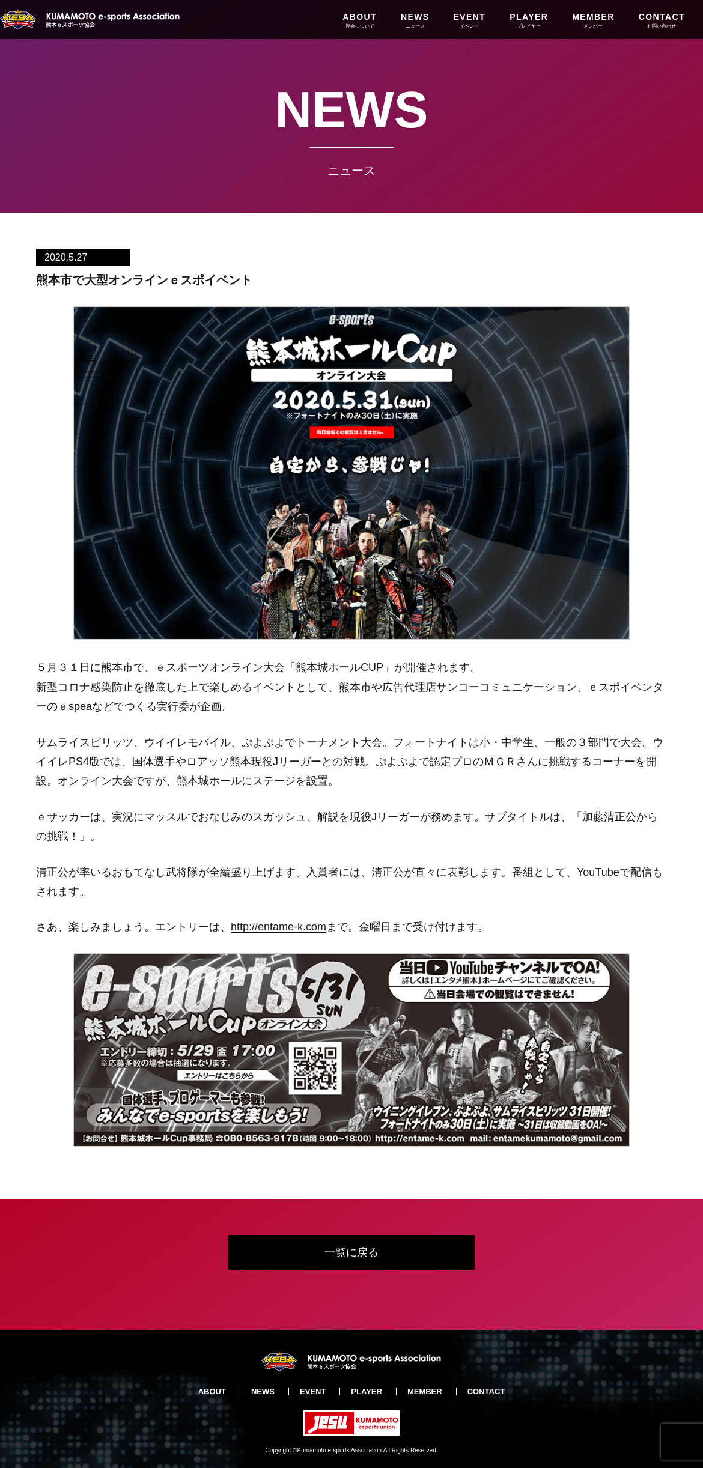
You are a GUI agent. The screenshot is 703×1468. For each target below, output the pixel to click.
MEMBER (593, 20)
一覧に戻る (351, 1252)
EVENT (470, 20)
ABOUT (359, 20)
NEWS (415, 20)
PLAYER (529, 20)
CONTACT (662, 20)
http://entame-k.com (278, 927)
